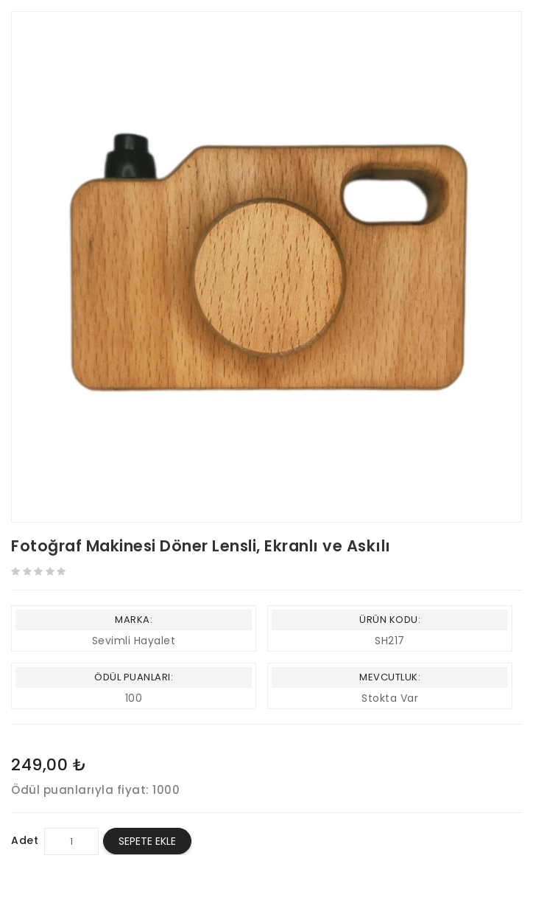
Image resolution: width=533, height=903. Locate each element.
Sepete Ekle (147, 841)
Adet (24, 840)
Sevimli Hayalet (134, 640)
